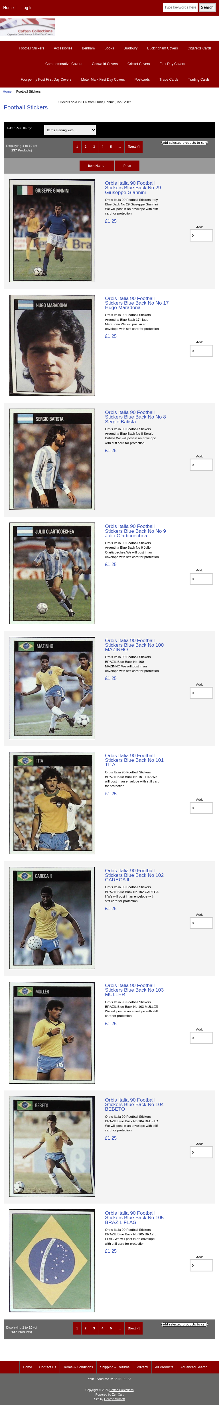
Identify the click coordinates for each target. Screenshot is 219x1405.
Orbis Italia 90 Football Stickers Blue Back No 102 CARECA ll (134, 875)
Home (8, 7)
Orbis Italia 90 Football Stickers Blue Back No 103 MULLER (134, 990)
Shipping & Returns (114, 1367)
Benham (88, 48)
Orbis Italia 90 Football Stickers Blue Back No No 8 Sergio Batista (135, 416)
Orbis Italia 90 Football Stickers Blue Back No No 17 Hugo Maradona (137, 302)
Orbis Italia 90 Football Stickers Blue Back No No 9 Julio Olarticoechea (135, 530)
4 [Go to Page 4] (102, 146)
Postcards (142, 80)
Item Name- (97, 165)
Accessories (63, 48)
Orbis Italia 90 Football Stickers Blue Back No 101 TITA (134, 760)
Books (109, 48)
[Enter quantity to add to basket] (201, 235)
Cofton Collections (122, 1390)
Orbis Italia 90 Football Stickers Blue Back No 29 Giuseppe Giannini (133, 187)
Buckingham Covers (162, 48)
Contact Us (47, 1367)
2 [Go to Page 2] (85, 146)
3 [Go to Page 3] (94, 146)
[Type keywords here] (180, 7)
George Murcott (114, 1399)
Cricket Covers (138, 64)
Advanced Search (194, 1367)
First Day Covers (172, 64)
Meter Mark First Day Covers (103, 80)
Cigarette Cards (200, 48)
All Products (164, 1367)
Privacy (142, 1367)
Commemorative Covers (63, 64)
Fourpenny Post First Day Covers (46, 80)
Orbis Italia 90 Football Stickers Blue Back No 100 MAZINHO (134, 645)
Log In (27, 7)
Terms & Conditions (78, 1367)
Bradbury (131, 48)
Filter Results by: (19, 128)
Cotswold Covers (105, 64)
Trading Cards (199, 80)
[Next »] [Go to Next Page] (133, 146)
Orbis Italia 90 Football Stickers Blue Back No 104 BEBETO (134, 1104)
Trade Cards (168, 80)
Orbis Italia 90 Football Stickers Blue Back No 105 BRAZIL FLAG (134, 1217)
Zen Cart (118, 1394)
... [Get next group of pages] (120, 146)
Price (127, 165)
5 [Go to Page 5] (111, 146)
